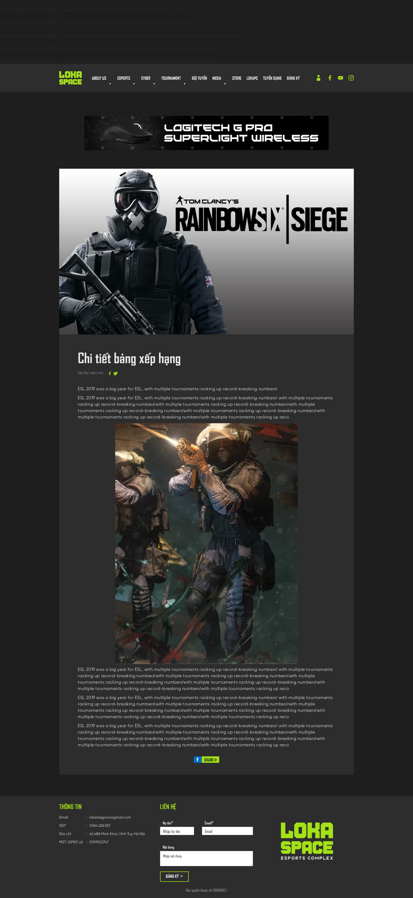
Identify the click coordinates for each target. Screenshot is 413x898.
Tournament (174, 78)
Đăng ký (293, 78)
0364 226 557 (101, 826)
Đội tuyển (199, 78)
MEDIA (219, 78)
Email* (209, 822)
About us (102, 78)
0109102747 (99, 842)
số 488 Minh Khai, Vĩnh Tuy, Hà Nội (119, 834)
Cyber (148, 78)
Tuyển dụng (272, 78)
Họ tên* (168, 822)
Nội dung (168, 846)
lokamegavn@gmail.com (111, 818)
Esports (126, 78)
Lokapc (252, 78)
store (236, 78)
